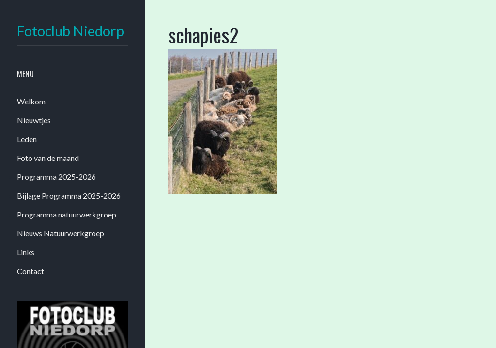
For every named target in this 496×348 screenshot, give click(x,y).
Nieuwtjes (34, 120)
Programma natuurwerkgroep (66, 214)
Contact (30, 271)
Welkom (31, 101)
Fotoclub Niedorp (70, 31)
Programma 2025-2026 (56, 176)
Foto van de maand (48, 157)
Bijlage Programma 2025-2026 (69, 195)
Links (25, 252)
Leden (27, 139)
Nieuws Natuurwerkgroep (60, 233)
